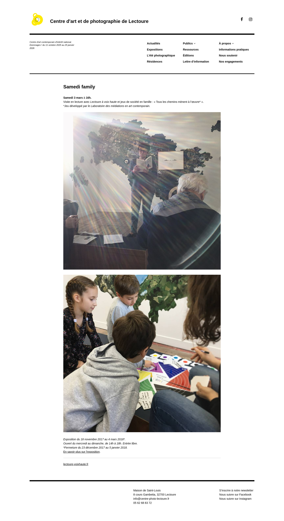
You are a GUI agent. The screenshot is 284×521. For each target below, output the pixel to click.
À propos (225, 43)
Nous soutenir (228, 55)
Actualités (153, 43)
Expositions (155, 49)
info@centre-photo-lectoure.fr (151, 498)
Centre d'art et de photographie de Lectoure (99, 21)
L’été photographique (161, 55)
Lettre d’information (196, 61)
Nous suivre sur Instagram (235, 498)
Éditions (188, 55)
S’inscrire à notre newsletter (236, 490)
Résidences (154, 61)
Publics (188, 43)
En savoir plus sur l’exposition (81, 451)
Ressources (191, 49)
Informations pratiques (234, 49)
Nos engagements (231, 61)
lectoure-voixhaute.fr (75, 464)
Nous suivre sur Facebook (235, 494)
